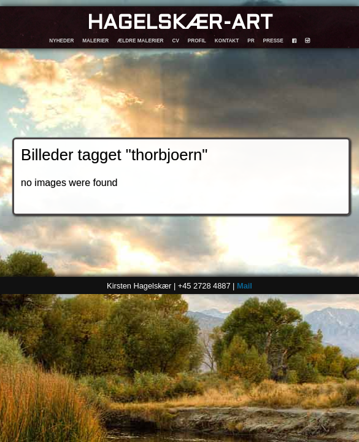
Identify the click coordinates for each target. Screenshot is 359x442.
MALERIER (95, 41)
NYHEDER (61, 41)
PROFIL (197, 41)
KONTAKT (227, 41)
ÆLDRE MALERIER (140, 41)
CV (175, 41)
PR (250, 41)
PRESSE (273, 41)
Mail (244, 285)
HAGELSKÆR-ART (179, 23)
